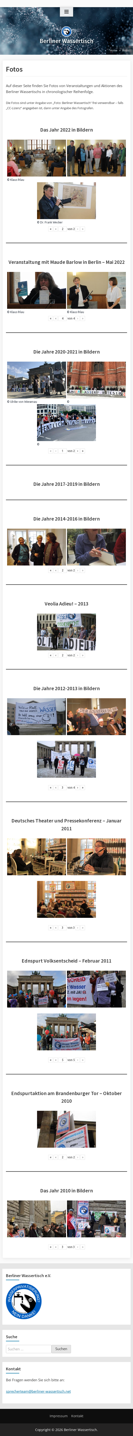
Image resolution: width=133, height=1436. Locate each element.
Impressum (59, 1416)
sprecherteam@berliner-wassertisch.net (38, 1391)
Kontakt (77, 1416)
